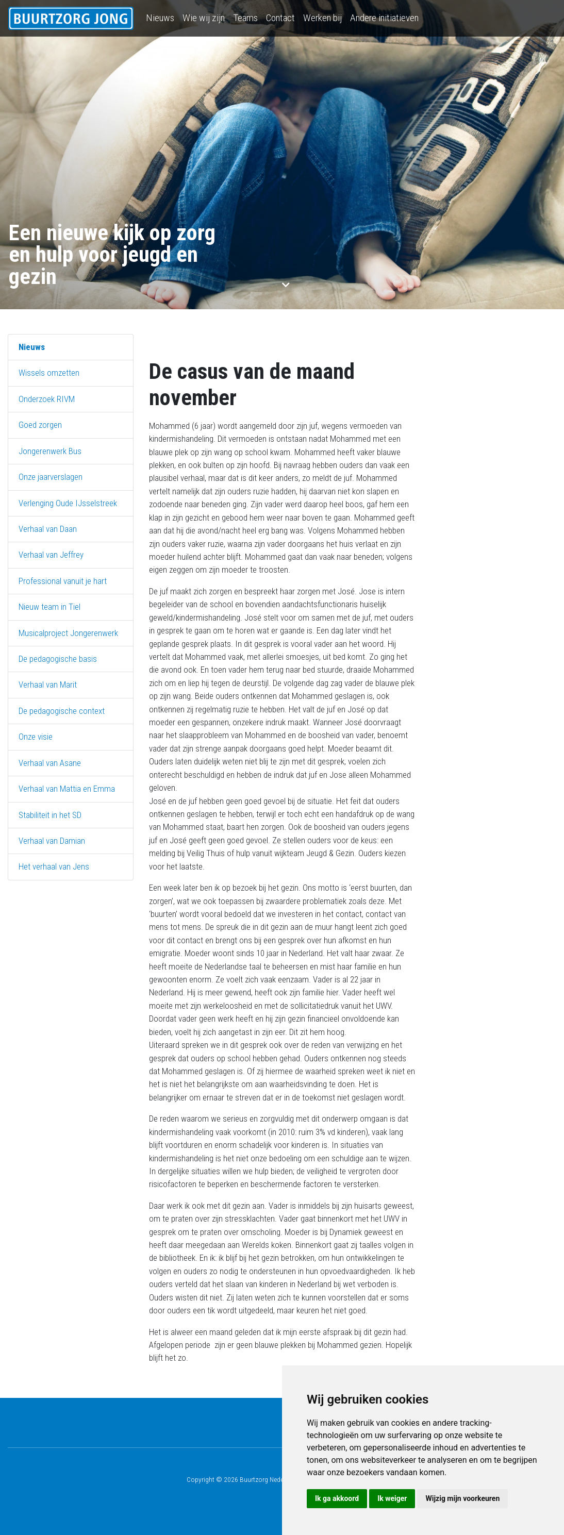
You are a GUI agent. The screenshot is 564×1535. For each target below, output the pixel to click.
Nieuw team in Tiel (49, 607)
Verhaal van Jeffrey (51, 554)
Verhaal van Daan (48, 529)
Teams (245, 18)
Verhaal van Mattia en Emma (67, 788)
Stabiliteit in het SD (50, 815)
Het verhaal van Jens (54, 866)
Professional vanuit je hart (63, 581)
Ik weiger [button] (392, 1498)
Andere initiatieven (384, 18)
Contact (280, 18)
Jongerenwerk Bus (50, 451)
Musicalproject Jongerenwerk (68, 633)
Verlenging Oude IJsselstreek (68, 503)
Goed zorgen (40, 425)
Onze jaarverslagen (50, 477)
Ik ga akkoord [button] (337, 1498)
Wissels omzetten (49, 373)
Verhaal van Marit (48, 684)
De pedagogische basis (58, 659)
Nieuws (160, 18)
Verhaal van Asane (50, 763)
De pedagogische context (62, 711)
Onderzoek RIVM (47, 399)
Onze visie (36, 736)
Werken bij (322, 18)
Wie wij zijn (204, 18)
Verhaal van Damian (52, 841)
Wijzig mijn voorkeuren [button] (462, 1498)
